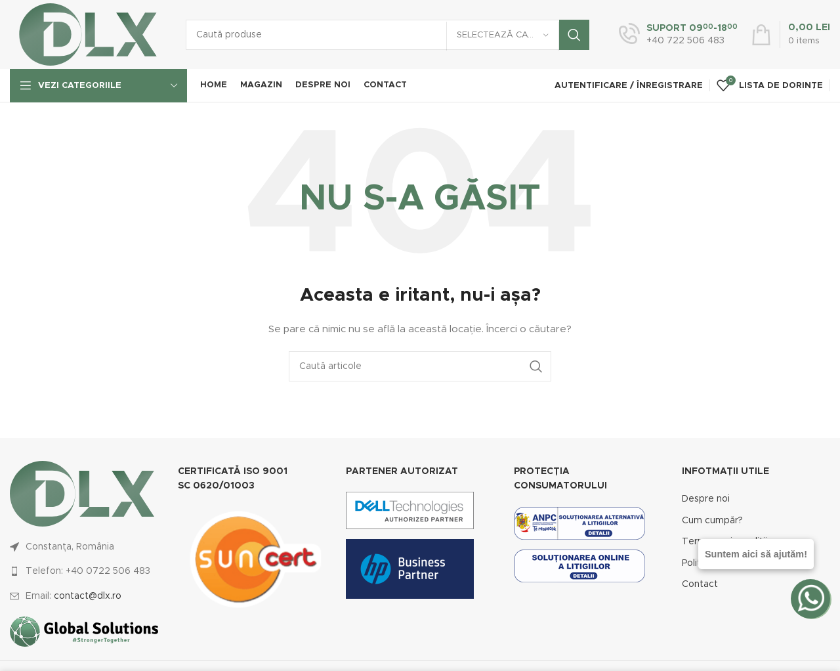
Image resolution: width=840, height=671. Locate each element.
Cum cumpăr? (712, 520)
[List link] (84, 571)
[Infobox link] (678, 35)
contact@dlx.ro (87, 596)
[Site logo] (88, 34)
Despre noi (706, 499)
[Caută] (387, 35)
